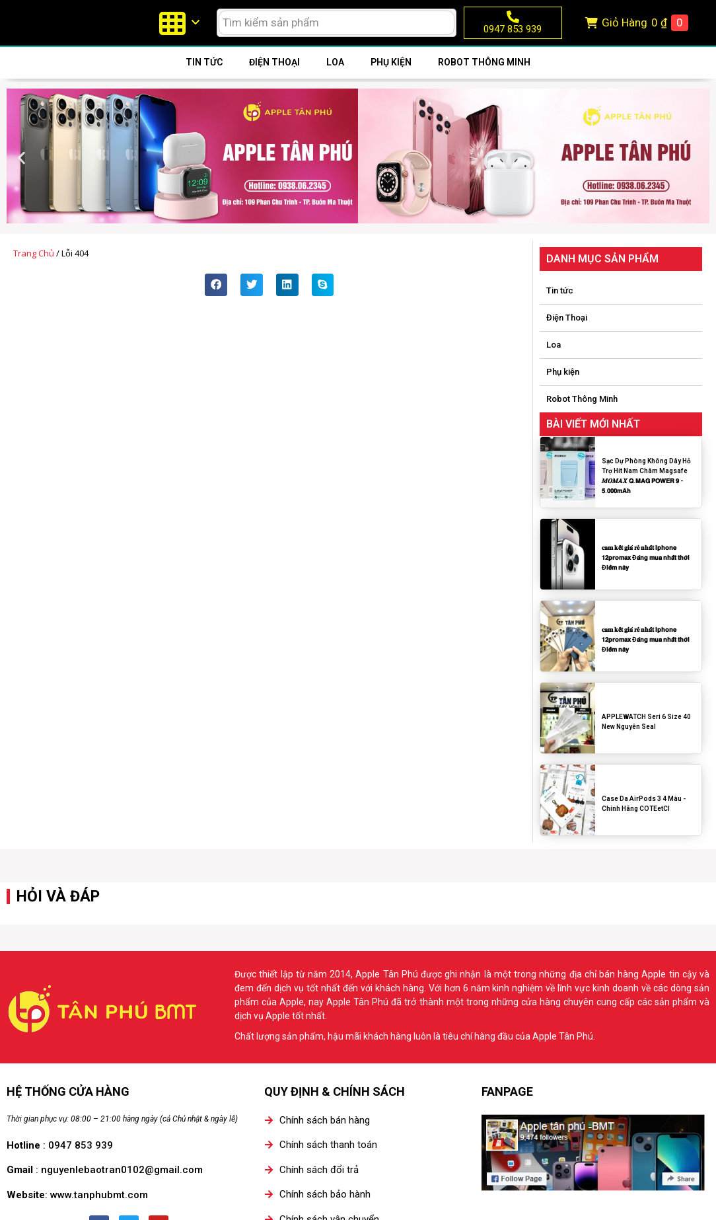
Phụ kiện (391, 77)
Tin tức (204, 77)
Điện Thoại (274, 77)
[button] (21, 173)
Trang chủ (33, 269)
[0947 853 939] (513, 25)
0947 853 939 (512, 37)
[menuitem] (179, 30)
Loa (335, 77)
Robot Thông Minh (484, 77)
